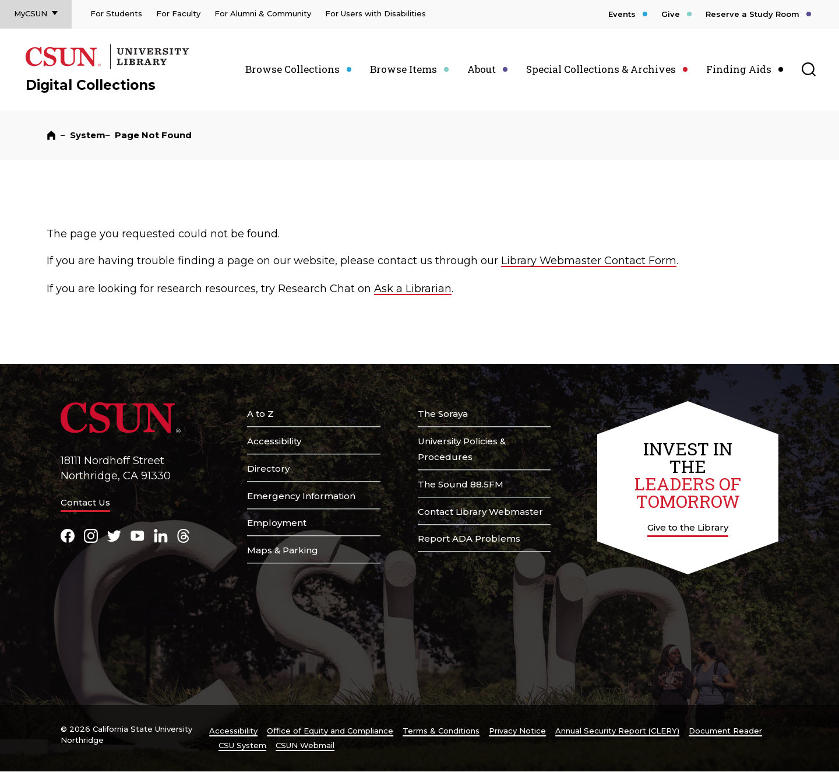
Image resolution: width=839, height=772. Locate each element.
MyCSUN (30, 13)
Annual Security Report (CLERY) (617, 730)
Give (670, 14)
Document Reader (725, 730)
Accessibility (274, 441)
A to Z (260, 413)
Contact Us (85, 502)
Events (622, 14)
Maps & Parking (282, 550)
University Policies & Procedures (462, 449)
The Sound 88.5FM (460, 484)
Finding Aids (738, 69)
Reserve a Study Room (752, 14)
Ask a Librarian (413, 288)
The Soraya (443, 413)
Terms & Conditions (441, 730)
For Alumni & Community (262, 13)
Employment (276, 522)
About (481, 69)
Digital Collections (91, 85)
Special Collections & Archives (601, 69)
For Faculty (178, 13)
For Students (116, 13)
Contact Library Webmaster (480, 511)
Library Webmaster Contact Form (588, 260)
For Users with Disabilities (375, 13)
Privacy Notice (517, 730)
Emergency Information (301, 495)
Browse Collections (292, 69)
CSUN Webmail (305, 745)
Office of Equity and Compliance (330, 730)
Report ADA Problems (469, 538)
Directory (268, 468)
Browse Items (403, 69)
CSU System (242, 745)
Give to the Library (687, 527)
